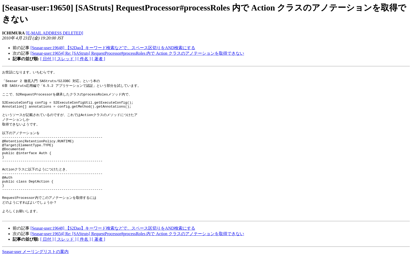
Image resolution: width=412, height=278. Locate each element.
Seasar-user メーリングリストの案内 (35, 273)
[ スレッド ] (65, 59)
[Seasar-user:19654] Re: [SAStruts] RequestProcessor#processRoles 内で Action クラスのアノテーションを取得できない (137, 53)
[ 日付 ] (47, 59)
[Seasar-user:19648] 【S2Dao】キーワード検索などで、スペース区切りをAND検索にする (112, 48)
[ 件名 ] (84, 59)
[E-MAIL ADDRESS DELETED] (54, 33)
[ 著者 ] (98, 59)
